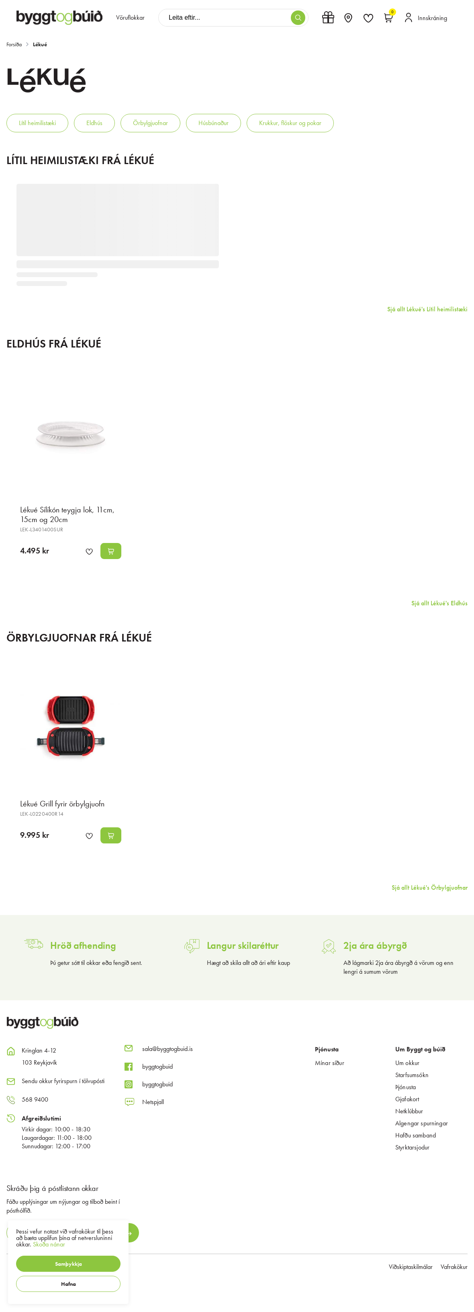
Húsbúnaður (213, 123)
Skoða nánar (49, 1244)
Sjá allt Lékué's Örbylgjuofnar (430, 887)
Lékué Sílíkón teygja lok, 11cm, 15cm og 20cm (67, 514)
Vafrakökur (454, 1267)
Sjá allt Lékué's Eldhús (439, 603)
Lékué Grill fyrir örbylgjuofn (62, 803)
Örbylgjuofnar (150, 123)
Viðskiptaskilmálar (411, 1267)
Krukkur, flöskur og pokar (290, 123)
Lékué (40, 44)
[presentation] (130, 18)
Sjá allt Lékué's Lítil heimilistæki (427, 309)
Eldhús (94, 123)
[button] (68, 1264)
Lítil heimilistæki (37, 123)
